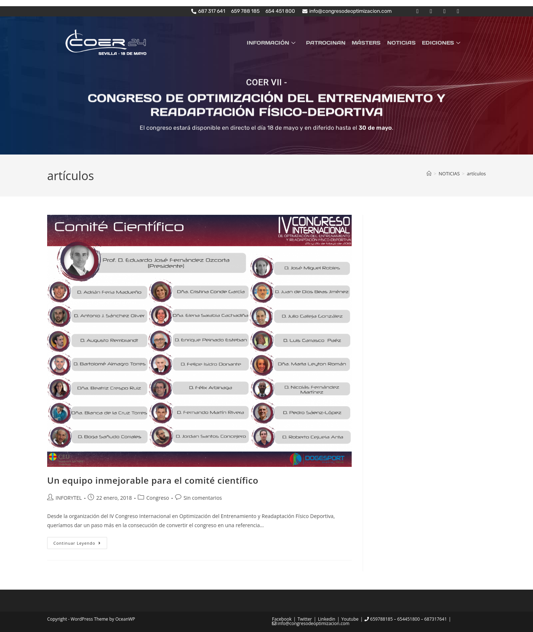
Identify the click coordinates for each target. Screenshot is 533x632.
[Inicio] (429, 173)
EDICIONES (443, 42)
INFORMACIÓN (278, 42)
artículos (476, 173)
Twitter (305, 619)
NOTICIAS (403, 42)
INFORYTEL (69, 497)
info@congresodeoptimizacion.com (310, 623)
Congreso (157, 497)
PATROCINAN (330, 42)
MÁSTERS (369, 42)
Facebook (281, 619)
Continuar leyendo (80, 541)
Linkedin (326, 619)
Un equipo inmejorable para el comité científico (152, 480)
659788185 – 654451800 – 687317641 (405, 619)
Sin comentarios (203, 497)
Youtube (350, 619)
